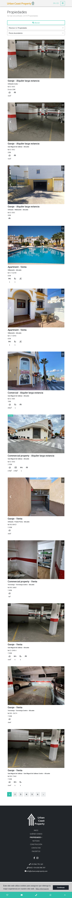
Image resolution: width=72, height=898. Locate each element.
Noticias (36, 841)
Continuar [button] (61, 887)
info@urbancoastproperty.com (36, 871)
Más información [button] (42, 889)
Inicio (36, 830)
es (58, 3)
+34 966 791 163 (36, 864)
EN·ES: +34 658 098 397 (36, 868)
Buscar (36, 23)
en (54, 3)
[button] (36, 28)
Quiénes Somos (36, 834)
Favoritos (36, 851)
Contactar (36, 848)
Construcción (36, 844)
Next (61, 59)
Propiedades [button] (36, 837)
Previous (10, 59)
